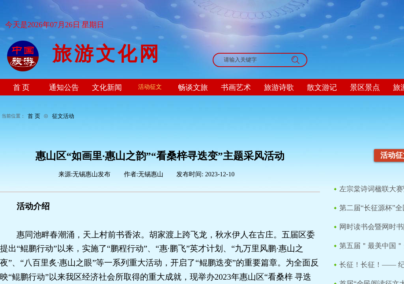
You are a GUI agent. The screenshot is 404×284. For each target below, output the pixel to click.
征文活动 (63, 116)
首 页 (34, 116)
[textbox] (252, 59)
